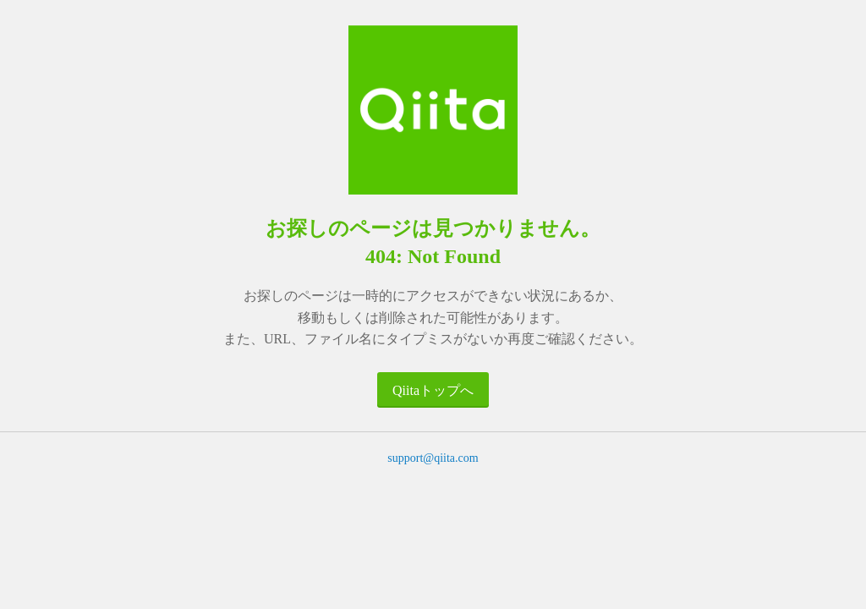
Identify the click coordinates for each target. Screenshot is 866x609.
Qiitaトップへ (433, 390)
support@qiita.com (432, 458)
